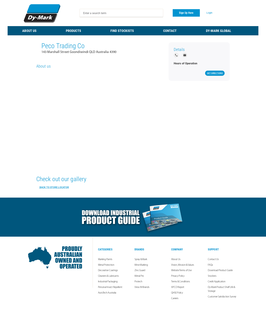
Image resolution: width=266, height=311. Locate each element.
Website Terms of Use (181, 270)
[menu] (133, 30)
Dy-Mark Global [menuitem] (218, 31)
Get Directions (215, 73)
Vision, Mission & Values (182, 265)
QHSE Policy (177, 293)
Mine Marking (141, 265)
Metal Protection (106, 265)
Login (209, 12)
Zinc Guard (140, 270)
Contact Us (213, 259)
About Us (175, 259)
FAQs (210, 265)
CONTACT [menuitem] (170, 31)
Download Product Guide (220, 270)
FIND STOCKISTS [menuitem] (122, 31)
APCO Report (177, 287)
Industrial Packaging (108, 281)
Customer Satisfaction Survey (222, 297)
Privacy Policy (178, 276)
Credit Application (216, 281)
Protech (138, 281)
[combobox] (121, 13)
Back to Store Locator (54, 187)
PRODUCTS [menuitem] (73, 31)
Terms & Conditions (180, 281)
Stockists (212, 276)
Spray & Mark (141, 259)
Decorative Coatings (108, 270)
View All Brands (142, 287)
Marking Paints (105, 259)
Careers (174, 298)
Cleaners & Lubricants (108, 276)
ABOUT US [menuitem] (29, 31)
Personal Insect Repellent (110, 287)
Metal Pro (139, 276)
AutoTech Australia (107, 293)
